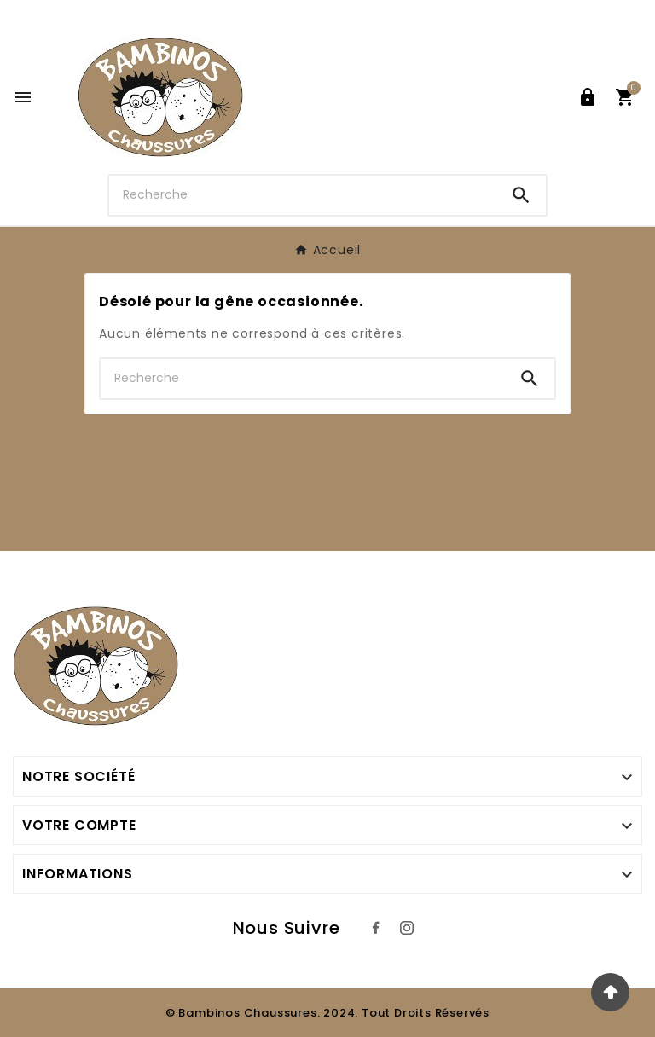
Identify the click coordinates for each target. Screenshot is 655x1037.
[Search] (521, 195)
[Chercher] (303, 195)
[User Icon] (587, 97)
